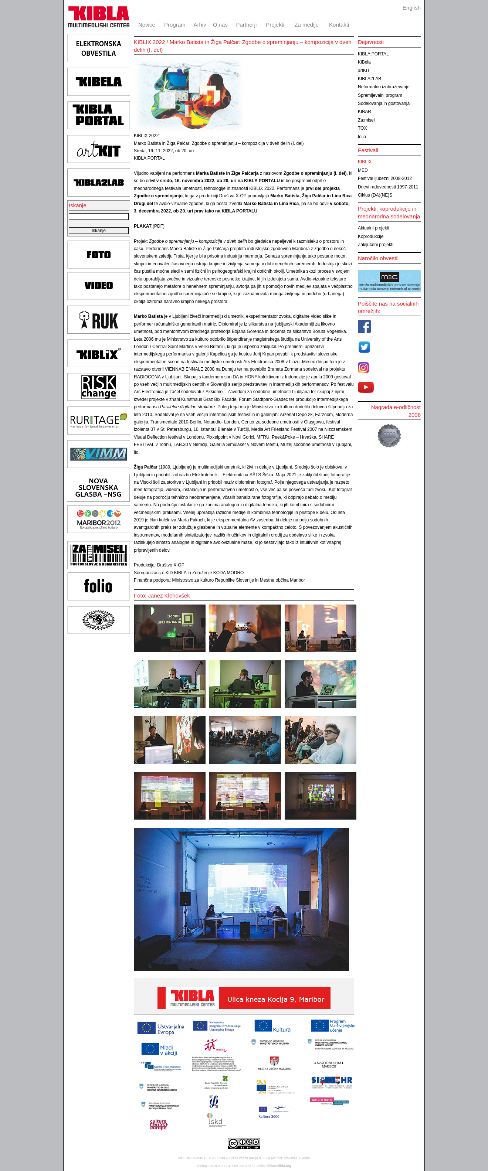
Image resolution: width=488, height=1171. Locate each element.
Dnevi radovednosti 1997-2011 (388, 187)
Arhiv (199, 24)
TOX (362, 128)
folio (362, 136)
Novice (146, 24)
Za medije (306, 24)
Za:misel (366, 120)
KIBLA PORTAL (373, 54)
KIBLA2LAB (369, 78)
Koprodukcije (370, 236)
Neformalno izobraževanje (383, 86)
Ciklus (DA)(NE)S (375, 195)
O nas (220, 24)
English (412, 7)
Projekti (275, 24)
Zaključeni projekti (375, 244)
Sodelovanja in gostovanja (384, 103)
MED (363, 170)
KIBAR (364, 111)
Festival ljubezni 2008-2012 (385, 178)
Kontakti (339, 24)
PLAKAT (143, 226)
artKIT (364, 70)
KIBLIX (365, 161)
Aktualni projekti (373, 228)
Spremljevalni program (380, 95)
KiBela (364, 62)
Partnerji (246, 24)
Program (175, 24)
